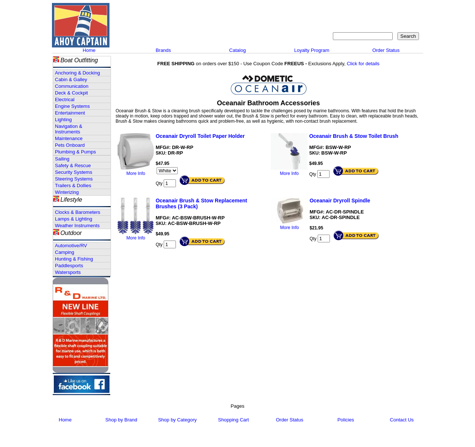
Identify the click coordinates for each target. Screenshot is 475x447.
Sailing (62, 159)
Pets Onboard (70, 145)
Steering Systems (74, 179)
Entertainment (70, 113)
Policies (345, 420)
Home (89, 50)
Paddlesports (69, 265)
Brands (163, 50)
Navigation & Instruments (68, 129)
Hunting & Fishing (74, 259)
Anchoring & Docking (77, 73)
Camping (64, 252)
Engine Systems (72, 106)
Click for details (363, 63)
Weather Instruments (77, 225)
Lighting (63, 119)
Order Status (386, 50)
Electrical (65, 99)
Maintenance (68, 138)
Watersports (68, 272)
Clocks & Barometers (77, 212)
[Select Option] (167, 170)
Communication (71, 86)
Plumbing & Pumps (75, 152)
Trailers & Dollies (73, 185)
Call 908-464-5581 (139, 33)
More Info (136, 173)
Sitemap (369, 9)
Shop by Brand (121, 420)
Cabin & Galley (71, 79)
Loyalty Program (312, 50)
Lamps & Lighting (73, 219)
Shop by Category (177, 420)
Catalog (237, 50)
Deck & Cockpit (71, 93)
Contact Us (340, 9)
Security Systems (73, 172)
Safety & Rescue (73, 165)
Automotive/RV (71, 245)
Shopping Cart (402, 9)
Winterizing (67, 192)
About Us (309, 9)
